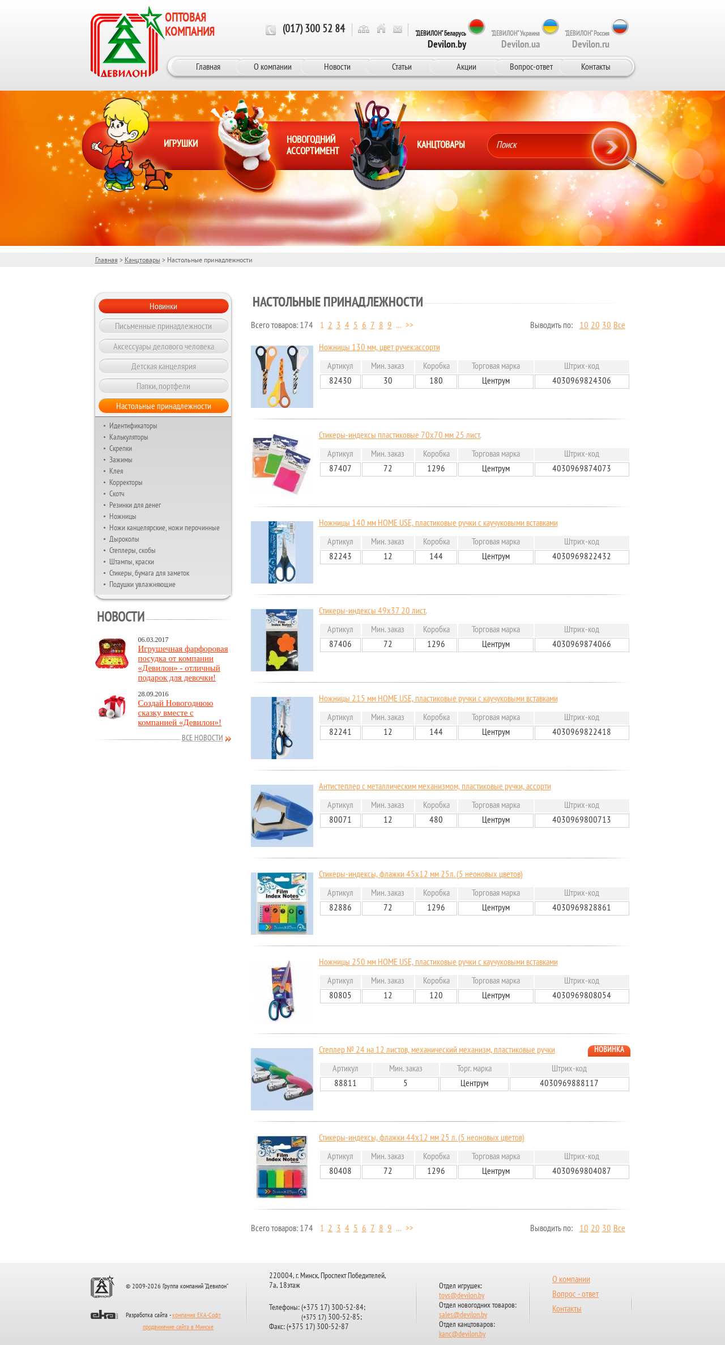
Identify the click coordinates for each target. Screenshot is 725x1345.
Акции (466, 66)
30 (606, 326)
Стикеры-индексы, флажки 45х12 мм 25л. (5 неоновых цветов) (421, 875)
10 (583, 326)
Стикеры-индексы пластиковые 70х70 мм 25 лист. (400, 436)
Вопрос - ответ (575, 1295)
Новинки (163, 306)
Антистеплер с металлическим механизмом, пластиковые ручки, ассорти (435, 787)
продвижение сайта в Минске (178, 1327)
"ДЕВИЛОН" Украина (515, 39)
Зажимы (121, 459)
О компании (273, 66)
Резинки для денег (135, 505)
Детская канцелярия (163, 366)
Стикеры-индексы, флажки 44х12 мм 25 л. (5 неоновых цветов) (421, 1138)
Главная (208, 66)
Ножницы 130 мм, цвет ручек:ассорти (379, 348)
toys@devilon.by (461, 1296)
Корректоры (126, 482)
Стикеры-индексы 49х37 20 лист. (373, 611)
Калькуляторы (128, 437)
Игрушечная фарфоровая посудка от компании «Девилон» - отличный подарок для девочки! (183, 663)
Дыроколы (124, 539)
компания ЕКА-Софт (196, 1315)
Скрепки (120, 448)
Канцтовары (142, 260)
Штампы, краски (131, 561)
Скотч (117, 493)
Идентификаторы (133, 425)
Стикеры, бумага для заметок (149, 573)
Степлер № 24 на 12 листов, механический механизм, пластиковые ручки (437, 1050)
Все (619, 326)
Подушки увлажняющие (142, 584)
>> (409, 326)
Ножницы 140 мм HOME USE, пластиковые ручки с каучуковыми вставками (438, 523)
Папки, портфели (163, 385)
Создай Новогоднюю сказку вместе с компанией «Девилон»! (180, 713)
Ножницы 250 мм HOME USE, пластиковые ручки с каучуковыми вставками (438, 963)
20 (595, 326)
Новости (337, 66)
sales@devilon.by (463, 1315)
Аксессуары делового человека (163, 346)
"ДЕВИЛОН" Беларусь (440, 39)
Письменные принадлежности (163, 325)
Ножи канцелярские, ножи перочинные (164, 527)
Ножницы (123, 516)
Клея (116, 471)
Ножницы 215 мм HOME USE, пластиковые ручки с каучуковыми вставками (438, 699)
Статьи (402, 66)
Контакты (596, 66)
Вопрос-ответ (531, 66)
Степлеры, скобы (132, 550)
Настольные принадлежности (163, 405)
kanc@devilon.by (462, 1334)
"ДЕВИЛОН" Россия (587, 39)
